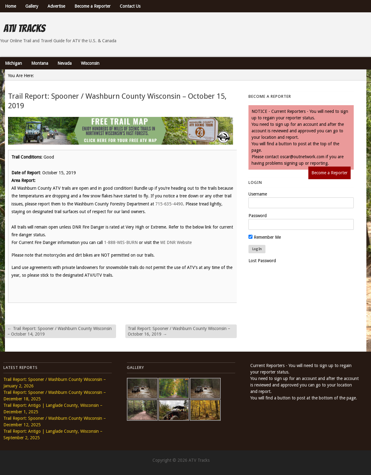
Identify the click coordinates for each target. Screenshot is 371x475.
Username (257, 194)
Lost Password (262, 260)
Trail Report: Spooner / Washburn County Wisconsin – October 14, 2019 (59, 331)
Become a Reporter (92, 6)
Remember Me (264, 237)
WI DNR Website (176, 242)
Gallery (31, 6)
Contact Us (130, 6)
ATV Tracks (24, 28)
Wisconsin (90, 63)
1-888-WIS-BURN (121, 242)
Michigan (13, 63)
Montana (39, 63)
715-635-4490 (169, 203)
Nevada (64, 63)
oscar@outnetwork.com (302, 156)
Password (257, 215)
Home (10, 6)
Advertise (56, 6)
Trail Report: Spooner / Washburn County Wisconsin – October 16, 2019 (179, 331)
